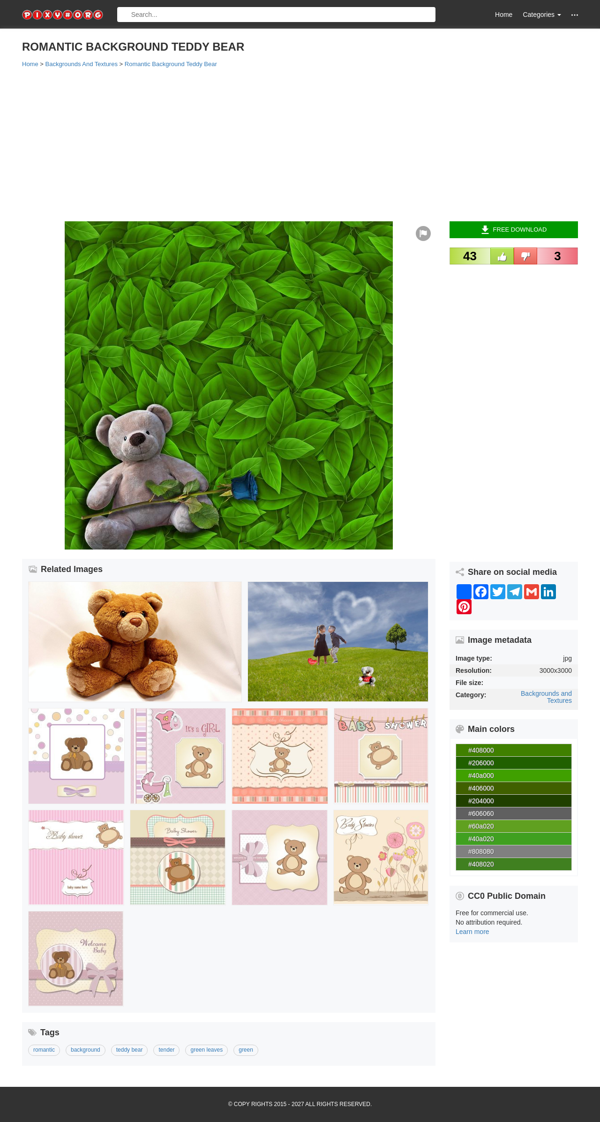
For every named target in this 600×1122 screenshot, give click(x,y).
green (246, 1050)
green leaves (206, 1050)
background (85, 1050)
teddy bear (129, 1050)
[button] (575, 14)
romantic (44, 1050)
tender (166, 1050)
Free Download (514, 230)
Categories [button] (542, 14)
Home (503, 14)
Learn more (472, 931)
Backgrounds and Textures (546, 697)
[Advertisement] (300, 144)
